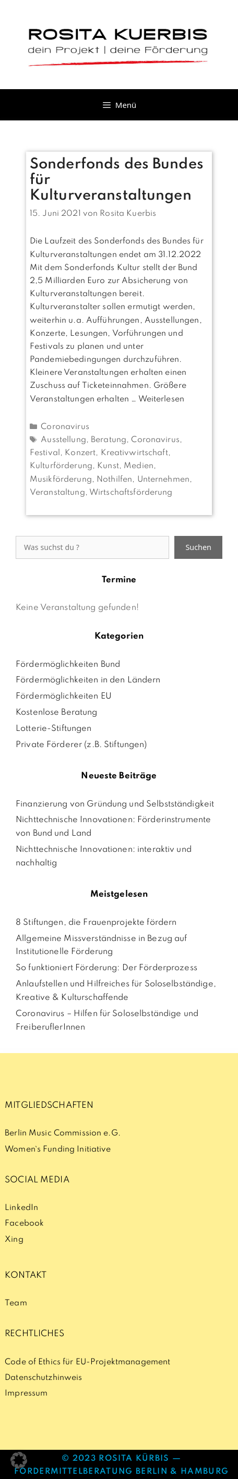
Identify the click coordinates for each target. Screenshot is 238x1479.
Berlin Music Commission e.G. (63, 1133)
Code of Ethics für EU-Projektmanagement (87, 1362)
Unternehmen (163, 479)
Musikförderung (61, 479)
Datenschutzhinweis (43, 1378)
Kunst (108, 466)
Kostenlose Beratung (57, 712)
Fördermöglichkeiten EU (64, 696)
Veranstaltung (57, 492)
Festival (45, 453)
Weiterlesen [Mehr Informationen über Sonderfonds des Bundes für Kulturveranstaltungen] (161, 399)
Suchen (198, 547)
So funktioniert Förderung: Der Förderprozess (106, 968)
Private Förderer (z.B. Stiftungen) (81, 745)
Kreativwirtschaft (134, 453)
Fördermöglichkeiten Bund (68, 665)
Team (16, 1303)
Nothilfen (114, 479)
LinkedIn (21, 1208)
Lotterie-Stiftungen (54, 729)
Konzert (80, 453)
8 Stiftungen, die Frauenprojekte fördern (96, 923)
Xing (14, 1240)
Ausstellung (63, 440)
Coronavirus (65, 427)
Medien (138, 466)
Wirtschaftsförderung (131, 492)
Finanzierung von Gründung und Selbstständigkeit (115, 804)
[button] (19, 1460)
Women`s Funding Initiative (58, 1149)
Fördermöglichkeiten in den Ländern (88, 680)
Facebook (24, 1223)
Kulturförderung (61, 466)
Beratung (108, 440)
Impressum (26, 1393)
